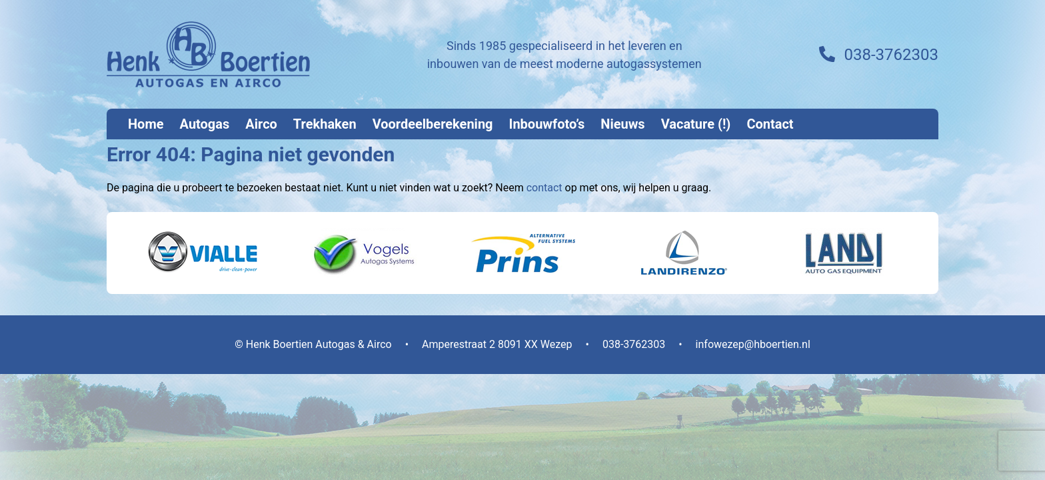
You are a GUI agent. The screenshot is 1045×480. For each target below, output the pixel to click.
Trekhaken (325, 124)
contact (544, 187)
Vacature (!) (696, 124)
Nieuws (622, 124)
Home (146, 124)
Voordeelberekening (433, 124)
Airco (261, 124)
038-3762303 (891, 54)
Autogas (205, 124)
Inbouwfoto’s (547, 124)
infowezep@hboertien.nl (753, 344)
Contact (769, 124)
